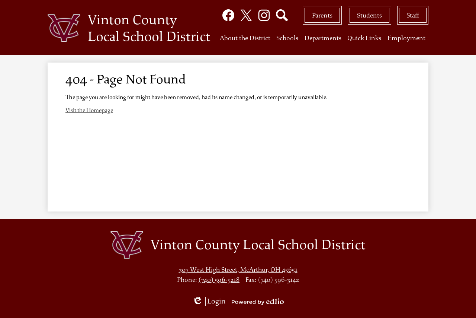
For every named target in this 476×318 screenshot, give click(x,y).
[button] (245, 41)
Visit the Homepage (89, 110)
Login (209, 301)
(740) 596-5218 (219, 280)
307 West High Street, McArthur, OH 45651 (238, 270)
